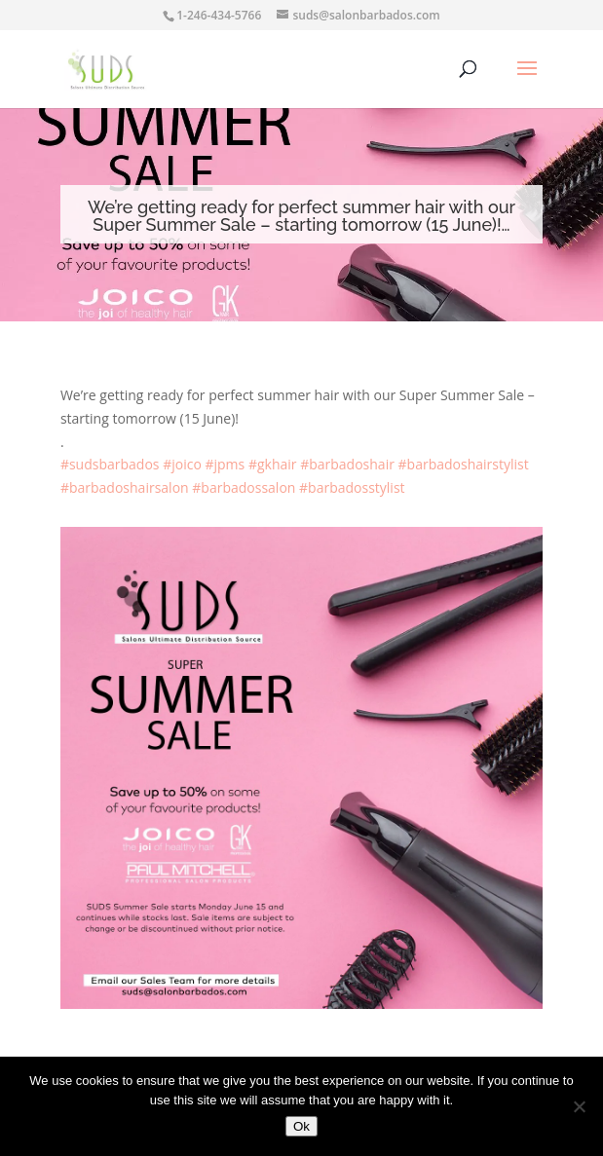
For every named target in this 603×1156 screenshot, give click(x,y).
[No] (578, 1106)
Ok (301, 1126)
